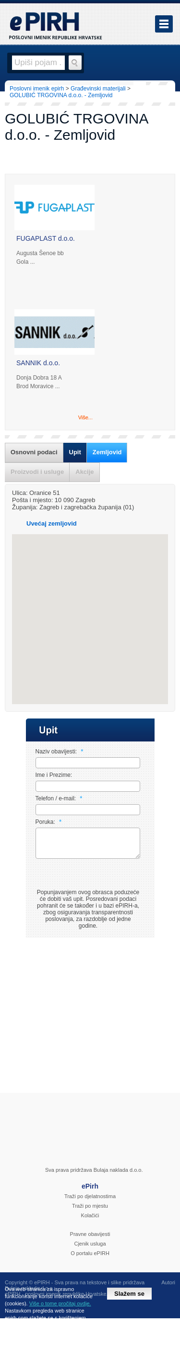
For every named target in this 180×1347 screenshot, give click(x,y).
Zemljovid (107, 452)
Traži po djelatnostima (90, 1202)
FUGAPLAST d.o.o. (45, 238)
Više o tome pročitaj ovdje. (60, 1303)
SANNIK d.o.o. (38, 363)
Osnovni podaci (34, 452)
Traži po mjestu (90, 1211)
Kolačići (90, 1221)
